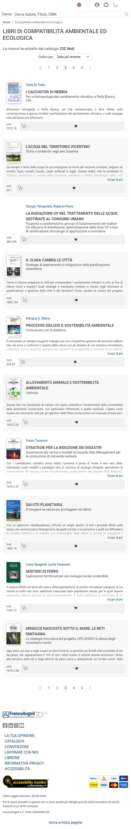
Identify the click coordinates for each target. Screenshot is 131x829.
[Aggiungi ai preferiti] (76, 126)
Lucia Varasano (59, 564)
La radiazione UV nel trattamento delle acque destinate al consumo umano (72, 216)
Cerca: (7, 14)
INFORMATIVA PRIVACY (24, 763)
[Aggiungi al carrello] (24, 126)
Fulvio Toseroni (37, 440)
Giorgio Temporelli (39, 206)
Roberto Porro (64, 206)
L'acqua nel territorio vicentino (58, 146)
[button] (77, 5)
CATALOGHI (14, 741)
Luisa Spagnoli (36, 564)
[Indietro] (41, 68)
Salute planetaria (44, 505)
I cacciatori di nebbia (46, 92)
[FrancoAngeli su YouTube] (21, 726)
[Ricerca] (126, 14)
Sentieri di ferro (42, 571)
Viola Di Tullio (35, 85)
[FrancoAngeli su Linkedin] (10, 726)
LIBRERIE (12, 758)
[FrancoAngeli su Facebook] (5, 726)
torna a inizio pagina (65, 822)
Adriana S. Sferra (38, 318)
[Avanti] (90, 68)
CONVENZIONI (17, 747)
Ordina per (45, 57)
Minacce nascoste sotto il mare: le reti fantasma (65, 631)
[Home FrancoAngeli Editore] (18, 5)
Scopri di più (115, 179)
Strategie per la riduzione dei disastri (63, 447)
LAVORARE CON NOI (21, 752)
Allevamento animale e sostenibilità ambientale (62, 385)
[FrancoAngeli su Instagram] (16, 726)
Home (6, 22)
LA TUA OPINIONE (20, 736)
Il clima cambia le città (49, 260)
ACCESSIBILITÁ (17, 769)
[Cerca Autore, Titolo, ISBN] (68, 14)
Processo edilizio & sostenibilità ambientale (70, 325)
